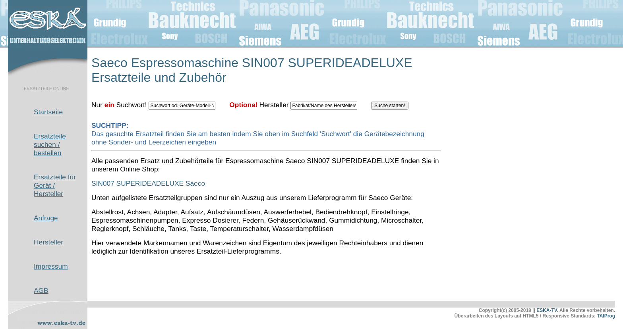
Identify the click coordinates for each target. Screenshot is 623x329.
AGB (41, 290)
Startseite (48, 112)
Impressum (51, 266)
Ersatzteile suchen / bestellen (50, 144)
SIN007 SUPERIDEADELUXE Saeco (148, 183)
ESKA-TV (546, 310)
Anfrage (46, 218)
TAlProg (606, 316)
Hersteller (48, 242)
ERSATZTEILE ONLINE (46, 88)
